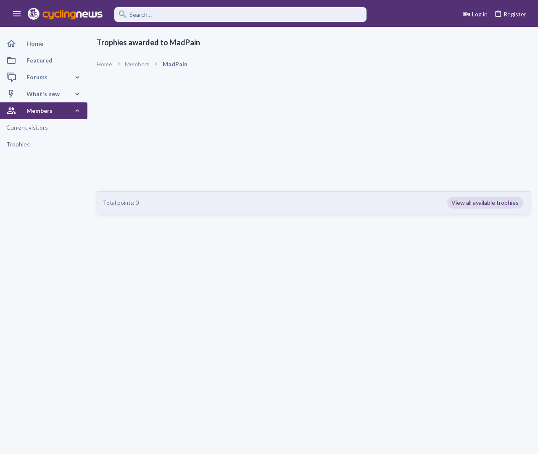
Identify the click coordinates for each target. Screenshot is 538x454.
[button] (17, 14)
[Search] (240, 14)
